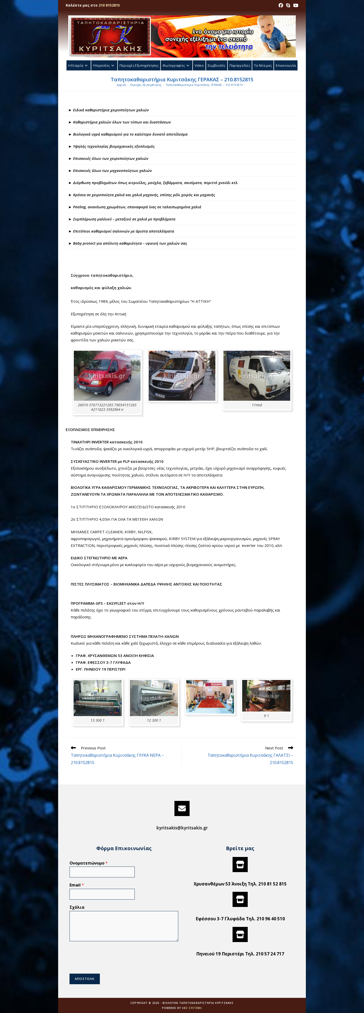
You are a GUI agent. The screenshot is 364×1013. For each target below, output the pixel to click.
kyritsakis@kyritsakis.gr (182, 828)
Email (77, 885)
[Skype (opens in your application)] (288, 5)
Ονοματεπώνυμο (89, 863)
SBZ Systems (192, 1008)
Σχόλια (77, 907)
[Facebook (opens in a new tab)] (281, 5)
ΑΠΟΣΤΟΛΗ (85, 979)
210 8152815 (109, 5)
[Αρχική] (121, 85)
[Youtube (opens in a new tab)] (295, 5)
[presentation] (108, 965)
